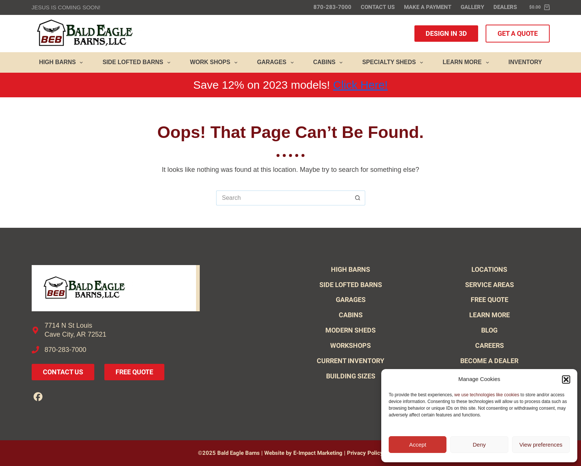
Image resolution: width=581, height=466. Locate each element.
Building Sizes (350, 376)
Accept (417, 444)
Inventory (525, 62)
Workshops (350, 345)
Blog (489, 330)
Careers (489, 345)
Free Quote (134, 372)
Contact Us (378, 7)
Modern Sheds (350, 330)
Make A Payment (427, 7)
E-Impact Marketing (317, 453)
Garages (277, 62)
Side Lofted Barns (137, 62)
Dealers (505, 7)
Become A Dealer (489, 361)
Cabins (329, 62)
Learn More (467, 62)
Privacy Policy (365, 453)
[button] (566, 379)
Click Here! (360, 85)
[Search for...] (283, 198)
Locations (489, 269)
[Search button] (357, 198)
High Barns (62, 62)
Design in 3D (446, 33)
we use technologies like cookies (486, 394)
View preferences (541, 444)
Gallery (472, 7)
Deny (479, 444)
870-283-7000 (332, 7)
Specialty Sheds (394, 62)
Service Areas (489, 285)
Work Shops (215, 62)
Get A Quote (518, 33)
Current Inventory (350, 361)
